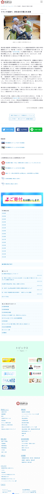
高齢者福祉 (4, 431)
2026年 (4, 213)
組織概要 (3, 400)
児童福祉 (3, 429)
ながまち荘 (16, 52)
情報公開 (24, 419)
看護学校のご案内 (27, 448)
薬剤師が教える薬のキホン (7, 454)
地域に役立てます (7, 264)
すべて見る (5, 296)
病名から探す (25, 431)
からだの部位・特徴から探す (28, 429)
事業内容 (23, 395)
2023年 (4, 222)
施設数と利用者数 (26, 398)
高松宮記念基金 (25, 408)
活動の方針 (4, 398)
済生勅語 (3, 406)
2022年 (4, 225)
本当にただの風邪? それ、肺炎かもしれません (14, 315)
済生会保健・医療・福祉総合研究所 (31, 415)
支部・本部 (4, 438)
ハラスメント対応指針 (6, 477)
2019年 (4, 233)
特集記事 (24, 436)
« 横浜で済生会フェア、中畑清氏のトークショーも (22, 115)
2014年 (4, 248)
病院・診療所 (4, 427)
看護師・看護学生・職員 (28, 446)
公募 (23, 421)
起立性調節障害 (6, 327)
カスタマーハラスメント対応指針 (29, 477)
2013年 (4, 251)
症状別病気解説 (25, 425)
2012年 (4, 254)
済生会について (5, 395)
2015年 (4, 245)
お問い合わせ (5, 478)
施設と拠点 (3, 425)
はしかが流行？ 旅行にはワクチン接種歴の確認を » (22, 119)
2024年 (4, 219)
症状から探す (25, 427)
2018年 (4, 236)
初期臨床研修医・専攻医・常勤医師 (31, 444)
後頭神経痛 (5, 309)
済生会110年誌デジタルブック (8, 415)
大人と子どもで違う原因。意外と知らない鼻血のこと (16, 324)
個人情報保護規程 (26, 475)
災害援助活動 (25, 406)
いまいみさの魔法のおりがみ (8, 460)
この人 (3, 456)
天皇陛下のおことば (6, 404)
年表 (2, 413)
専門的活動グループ (26, 417)
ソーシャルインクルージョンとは (30, 400)
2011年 (4, 257)
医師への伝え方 (25, 434)
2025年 (4, 216)
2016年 (4, 242)
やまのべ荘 (16, 98)
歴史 (2, 402)
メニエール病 (6, 329)
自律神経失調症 (6, 312)
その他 (3, 436)
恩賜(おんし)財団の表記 (7, 411)
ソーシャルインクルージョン (8, 467)
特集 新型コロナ (5, 462)
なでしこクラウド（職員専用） (29, 478)
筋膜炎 (4, 332)
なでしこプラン (25, 402)
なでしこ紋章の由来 (6, 408)
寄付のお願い (25, 411)
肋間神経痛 (5, 306)
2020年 (4, 230)
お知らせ (3, 441)
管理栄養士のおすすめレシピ (8, 465)
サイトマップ (5, 475)
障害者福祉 (4, 434)
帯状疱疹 (5, 321)
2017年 (4, 239)
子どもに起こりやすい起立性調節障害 (12, 318)
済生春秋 (3, 458)
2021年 (4, 228)
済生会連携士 (25, 404)
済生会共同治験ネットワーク (29, 413)
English (3, 470)
